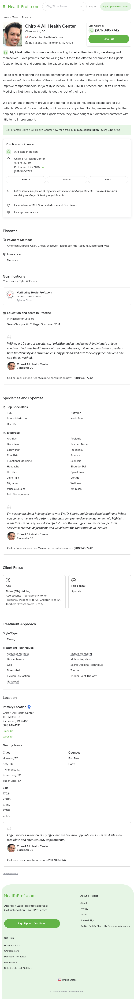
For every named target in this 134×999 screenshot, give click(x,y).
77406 (6, 799)
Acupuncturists (12, 945)
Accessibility (87, 920)
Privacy (84, 908)
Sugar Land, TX (12, 781)
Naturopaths (10, 962)
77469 (6, 810)
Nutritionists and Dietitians (18, 968)
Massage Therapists (15, 956)
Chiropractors (11, 950)
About (83, 903)
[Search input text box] (59, 6)
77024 (6, 793)
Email (17, 130)
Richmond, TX (11, 769)
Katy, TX (8, 764)
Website (8, 736)
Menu (4, 6)
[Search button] (81, 6)
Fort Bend (74, 758)
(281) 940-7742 (103, 30)
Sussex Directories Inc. (71, 991)
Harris (71, 764)
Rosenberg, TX (12, 775)
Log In (92, 6)
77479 (6, 816)
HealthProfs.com (23, 6)
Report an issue (10, 873)
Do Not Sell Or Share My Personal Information (105, 926)
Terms (83, 914)
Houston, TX (10, 758)
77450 (6, 805)
